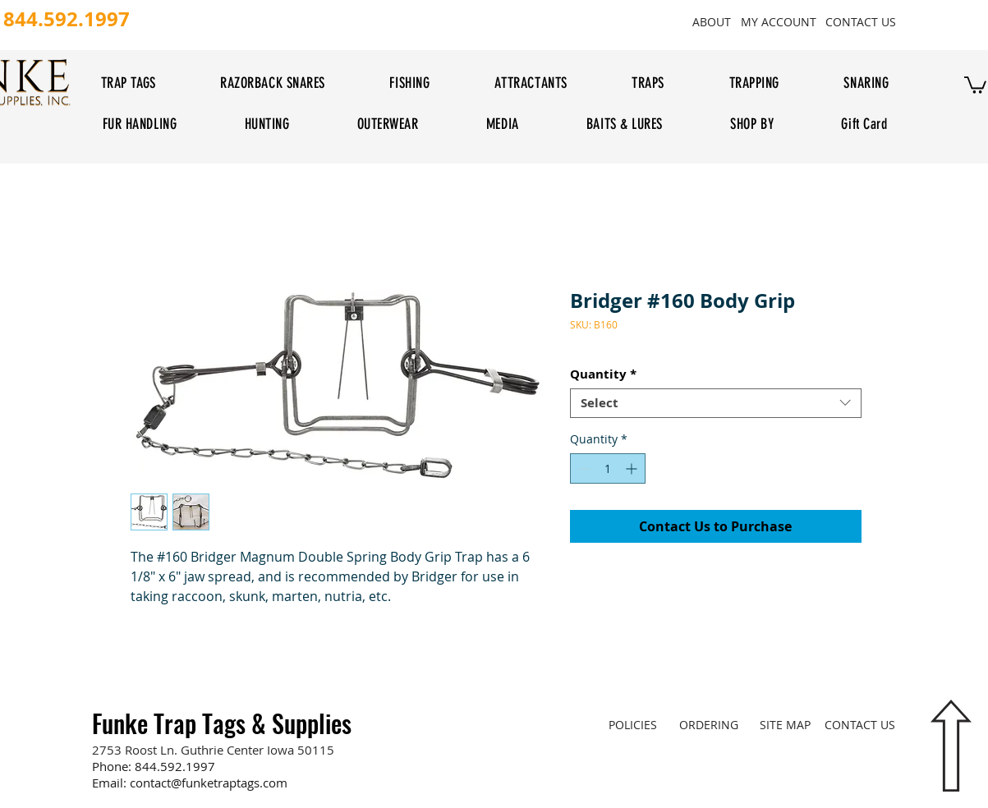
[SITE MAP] (785, 725)
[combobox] (716, 403)
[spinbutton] (608, 468)
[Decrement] (582, 468)
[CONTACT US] (861, 21)
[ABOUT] (712, 21)
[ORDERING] (709, 725)
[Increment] (633, 468)
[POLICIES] (633, 725)
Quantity (603, 374)
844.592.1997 (175, 766)
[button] (975, 84)
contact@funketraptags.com (208, 782)
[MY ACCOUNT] (779, 21)
